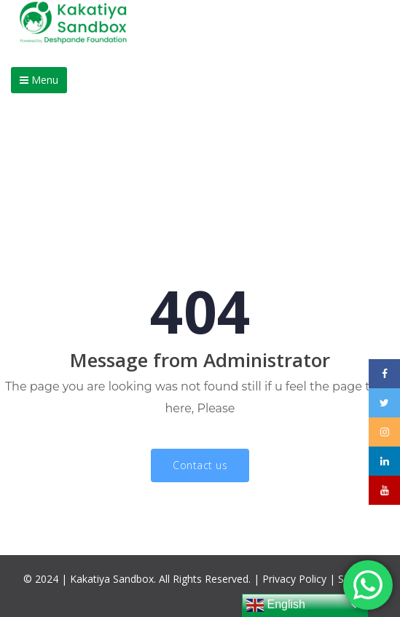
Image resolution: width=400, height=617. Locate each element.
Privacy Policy (294, 579)
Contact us (200, 465)
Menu (39, 80)
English (275, 605)
